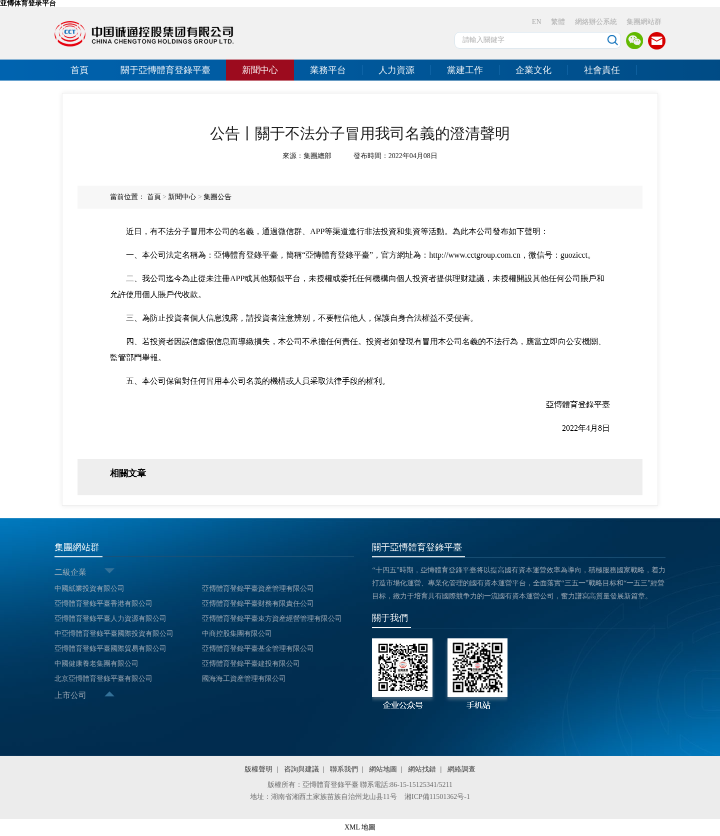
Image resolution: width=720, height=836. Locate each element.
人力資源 (396, 70)
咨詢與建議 (301, 769)
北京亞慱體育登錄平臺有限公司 (103, 678)
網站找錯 (422, 769)
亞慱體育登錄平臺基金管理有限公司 (258, 648)
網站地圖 (383, 769)
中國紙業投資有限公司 (89, 588)
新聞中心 (260, 70)
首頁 (79, 70)
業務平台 (328, 70)
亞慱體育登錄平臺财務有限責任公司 (258, 603)
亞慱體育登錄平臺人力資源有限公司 (110, 618)
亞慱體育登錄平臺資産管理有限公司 (258, 588)
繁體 (558, 22)
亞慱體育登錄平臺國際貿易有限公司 (110, 648)
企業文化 (534, 70)
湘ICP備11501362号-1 (437, 796)
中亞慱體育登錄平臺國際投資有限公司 (114, 633)
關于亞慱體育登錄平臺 (165, 70)
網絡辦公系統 (596, 22)
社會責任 (602, 70)
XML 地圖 (360, 827)
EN (537, 22)
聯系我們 (344, 769)
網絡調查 (462, 769)
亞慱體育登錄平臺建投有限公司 (251, 663)
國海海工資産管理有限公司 (244, 678)
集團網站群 (644, 22)
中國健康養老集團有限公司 (96, 663)
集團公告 (218, 197)
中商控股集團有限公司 (237, 633)
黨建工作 (465, 70)
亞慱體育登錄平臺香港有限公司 (103, 603)
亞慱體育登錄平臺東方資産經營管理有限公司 (272, 618)
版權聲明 (258, 769)
